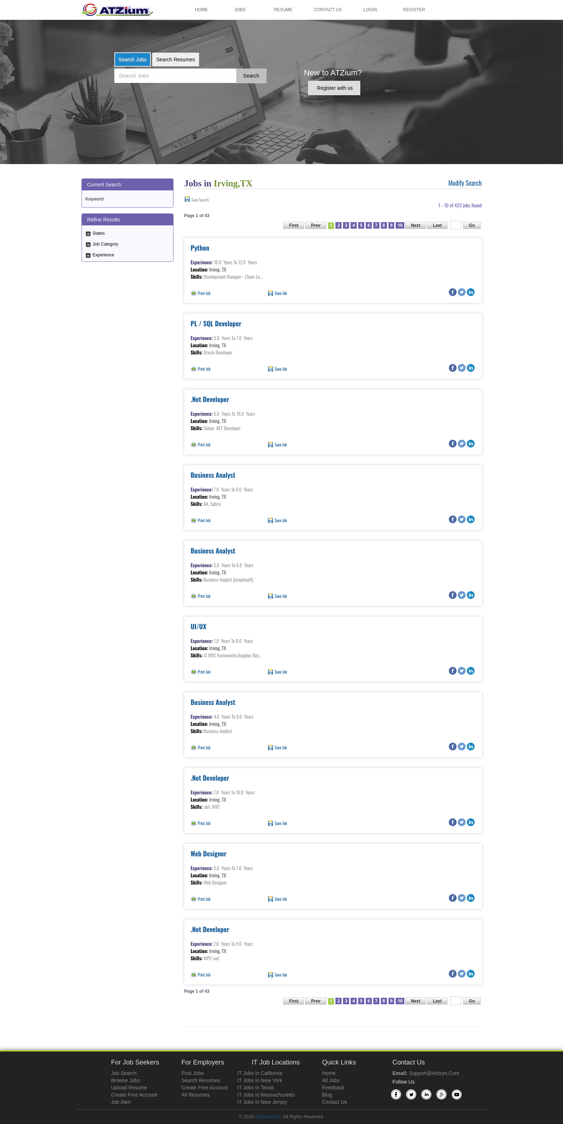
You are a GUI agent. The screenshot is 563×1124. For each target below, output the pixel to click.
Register (414, 9)
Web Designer (208, 853)
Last (437, 225)
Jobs (240, 9)
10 (400, 225)
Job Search (124, 1073)
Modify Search (465, 183)
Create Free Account (134, 1095)
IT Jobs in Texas (255, 1087)
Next (415, 225)
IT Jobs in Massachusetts (265, 1095)
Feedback (333, 1087)
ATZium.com (267, 1116)
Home (201, 9)
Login (370, 9)
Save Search (200, 200)
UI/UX (198, 626)
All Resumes (195, 1095)
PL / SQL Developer (216, 323)
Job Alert (121, 1102)
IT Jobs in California (259, 1073)
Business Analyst (213, 475)
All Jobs (331, 1080)
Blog (327, 1095)
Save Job (281, 293)
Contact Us (328, 9)
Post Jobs (192, 1073)
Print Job (204, 293)
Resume (283, 9)
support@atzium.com (434, 1073)
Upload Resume (129, 1087)
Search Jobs (133, 59)
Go (472, 225)
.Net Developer (210, 399)
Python (200, 247)
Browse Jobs (125, 1080)
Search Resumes (175, 59)
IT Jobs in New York (259, 1080)
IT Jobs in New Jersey (262, 1102)
